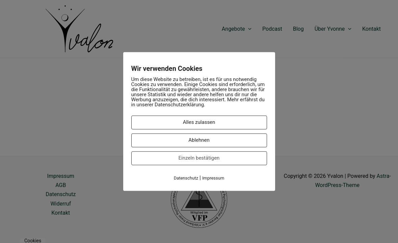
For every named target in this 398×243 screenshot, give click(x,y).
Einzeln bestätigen (199, 158)
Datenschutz (186, 178)
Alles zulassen (199, 122)
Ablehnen (199, 140)
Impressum (213, 178)
